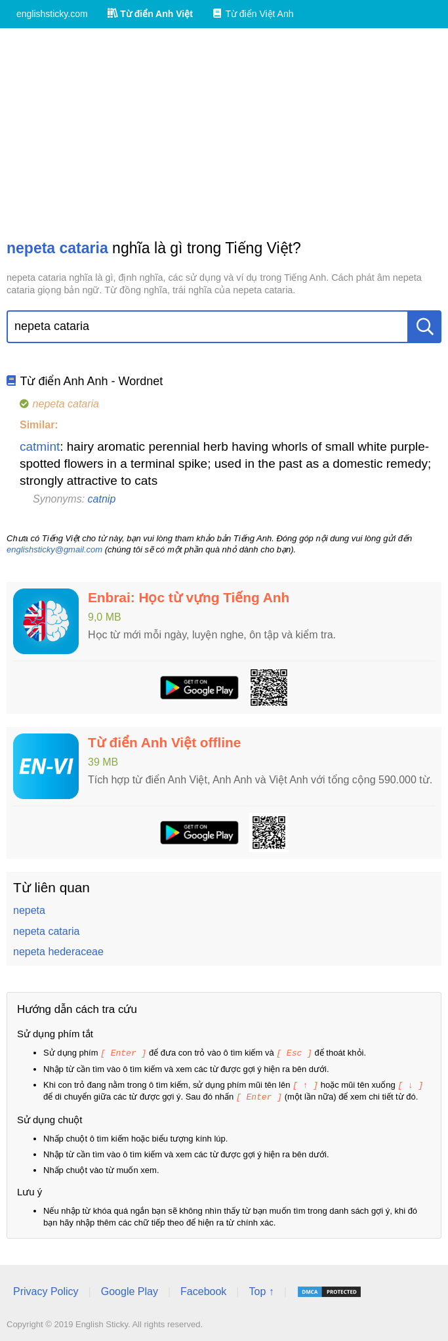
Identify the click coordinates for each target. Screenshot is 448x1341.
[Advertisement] (224, 133)
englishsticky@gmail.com (54, 549)
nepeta (29, 910)
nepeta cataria (46, 931)
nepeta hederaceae (58, 951)
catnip (102, 499)
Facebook (203, 1289)
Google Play (129, 1289)
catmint (40, 446)
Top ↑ (261, 1289)
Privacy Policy (46, 1289)
